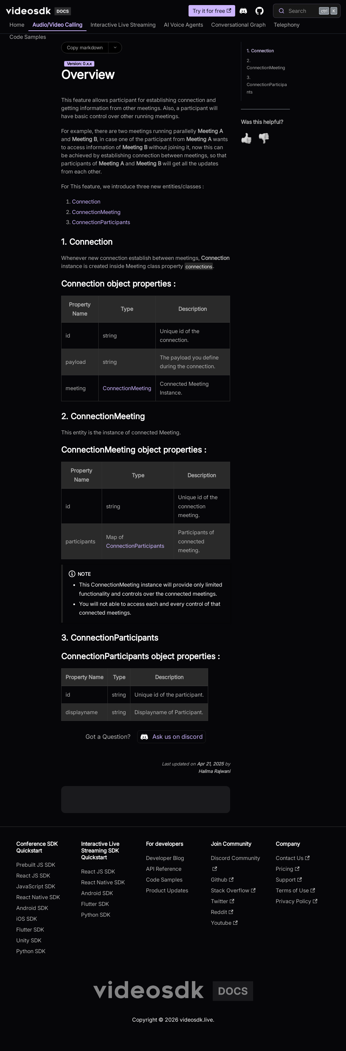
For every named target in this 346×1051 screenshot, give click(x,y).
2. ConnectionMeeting (266, 64)
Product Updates (167, 890)
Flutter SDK (30, 929)
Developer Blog (165, 858)
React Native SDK (38, 897)
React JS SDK (33, 875)
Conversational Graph (238, 24)
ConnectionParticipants (101, 222)
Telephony (287, 24)
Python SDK (31, 951)
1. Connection (260, 50)
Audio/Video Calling (57, 24)
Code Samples (27, 36)
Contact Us (293, 858)
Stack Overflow (233, 890)
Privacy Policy (296, 901)
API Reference (163, 868)
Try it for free (212, 10)
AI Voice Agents (183, 24)
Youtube (224, 922)
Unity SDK (29, 940)
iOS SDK (26, 918)
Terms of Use (295, 890)
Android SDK (32, 908)
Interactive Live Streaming (123, 24)
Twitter (222, 901)
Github (222, 879)
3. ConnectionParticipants (267, 84)
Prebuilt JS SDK (35, 864)
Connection (86, 201)
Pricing (287, 868)
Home (16, 24)
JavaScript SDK (35, 886)
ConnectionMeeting (96, 212)
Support (289, 879)
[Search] (307, 11)
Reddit (222, 912)
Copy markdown (85, 47)
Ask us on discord (171, 737)
